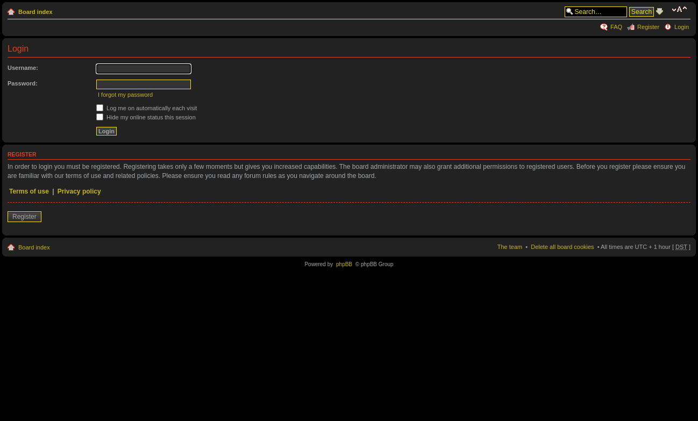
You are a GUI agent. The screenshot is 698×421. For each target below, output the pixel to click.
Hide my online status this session (146, 117)
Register (648, 27)
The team (509, 247)
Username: (23, 68)
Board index (35, 12)
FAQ (616, 27)
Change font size (681, 10)
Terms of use (29, 191)
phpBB (344, 264)
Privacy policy (79, 191)
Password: (23, 83)
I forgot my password (125, 94)
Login (681, 27)
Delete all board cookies (562, 247)
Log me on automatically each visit (146, 108)
